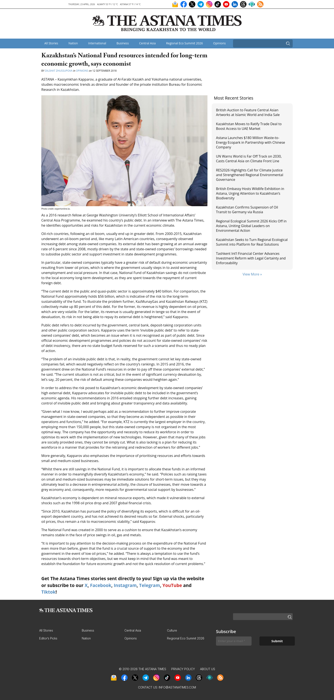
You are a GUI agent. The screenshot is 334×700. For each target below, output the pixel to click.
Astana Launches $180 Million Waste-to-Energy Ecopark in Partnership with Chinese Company (250, 142)
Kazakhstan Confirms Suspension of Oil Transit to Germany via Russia (247, 209)
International (97, 43)
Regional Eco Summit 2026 (184, 43)
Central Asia (147, 43)
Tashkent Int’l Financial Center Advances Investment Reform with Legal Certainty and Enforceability (251, 258)
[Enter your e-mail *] (234, 641)
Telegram (149, 585)
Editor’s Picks (48, 638)
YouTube (172, 585)
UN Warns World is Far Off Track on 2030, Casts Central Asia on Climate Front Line (249, 158)
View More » (252, 274)
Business (123, 43)
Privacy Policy (183, 669)
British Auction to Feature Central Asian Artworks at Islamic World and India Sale (248, 112)
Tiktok (48, 592)
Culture (172, 630)
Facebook (100, 585)
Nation (73, 43)
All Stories (51, 43)
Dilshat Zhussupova (59, 70)
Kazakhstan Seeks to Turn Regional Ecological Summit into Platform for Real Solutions (252, 242)
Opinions (219, 43)
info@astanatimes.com (177, 687)
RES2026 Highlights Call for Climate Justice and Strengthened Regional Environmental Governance (249, 175)
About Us (207, 669)
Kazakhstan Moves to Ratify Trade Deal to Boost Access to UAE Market (249, 126)
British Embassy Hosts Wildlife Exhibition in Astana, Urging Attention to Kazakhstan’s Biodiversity (250, 193)
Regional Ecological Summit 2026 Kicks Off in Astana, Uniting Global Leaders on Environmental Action (251, 226)
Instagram (125, 585)
